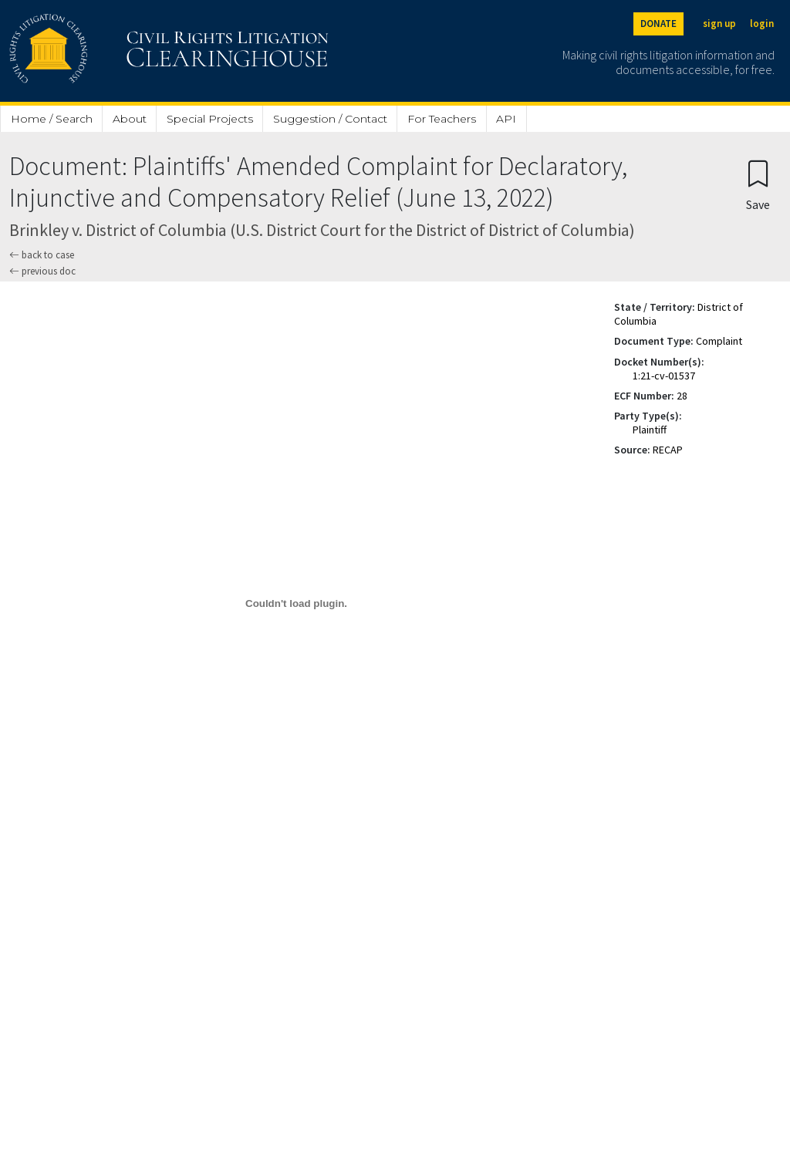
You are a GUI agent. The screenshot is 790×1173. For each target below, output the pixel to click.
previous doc (42, 271)
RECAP (668, 450)
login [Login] (762, 23)
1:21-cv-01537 (664, 376)
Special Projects (210, 119)
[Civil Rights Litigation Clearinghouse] (125, 51)
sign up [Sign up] (719, 23)
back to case (41, 254)
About (130, 119)
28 (682, 396)
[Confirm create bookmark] (758, 184)
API (506, 119)
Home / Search (52, 119)
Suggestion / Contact (330, 119)
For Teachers (441, 119)
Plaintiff (650, 430)
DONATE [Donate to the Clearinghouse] (658, 23)
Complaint (719, 341)
